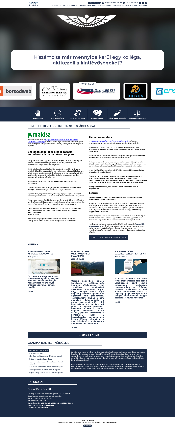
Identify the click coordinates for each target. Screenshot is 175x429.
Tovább (30, 291)
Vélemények (126, 5)
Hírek (94, 5)
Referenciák (107, 5)
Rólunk (63, 5)
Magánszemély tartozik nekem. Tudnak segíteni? (46, 373)
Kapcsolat (117, 5)
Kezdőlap (55, 5)
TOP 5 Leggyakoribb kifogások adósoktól (40, 252)
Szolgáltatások (85, 5)
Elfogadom (87, 425)
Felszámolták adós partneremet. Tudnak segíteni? (46, 367)
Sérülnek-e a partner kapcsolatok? (40, 359)
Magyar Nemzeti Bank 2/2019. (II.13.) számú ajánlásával (110, 141)
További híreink (87, 335)
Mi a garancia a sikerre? (37, 353)
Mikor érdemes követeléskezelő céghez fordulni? (45, 356)
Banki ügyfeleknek (139, 5)
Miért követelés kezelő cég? (38, 350)
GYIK (99, 5)
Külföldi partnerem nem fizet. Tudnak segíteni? (45, 370)
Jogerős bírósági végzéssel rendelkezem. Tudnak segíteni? (46, 363)
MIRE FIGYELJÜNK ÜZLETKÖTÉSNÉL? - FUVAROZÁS (81, 253)
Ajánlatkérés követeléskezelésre (108, 238)
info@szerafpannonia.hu (113, 3)
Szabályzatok (72, 5)
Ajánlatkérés (87, 84)
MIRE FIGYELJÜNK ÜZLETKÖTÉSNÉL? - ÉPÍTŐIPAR (130, 252)
